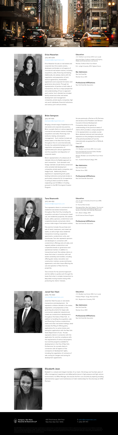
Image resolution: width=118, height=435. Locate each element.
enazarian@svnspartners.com (54, 60)
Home (78, 3)
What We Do (95, 3)
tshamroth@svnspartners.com (55, 204)
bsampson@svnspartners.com (54, 121)
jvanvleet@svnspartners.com (54, 297)
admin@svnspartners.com (87, 420)
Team (102, 3)
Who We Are (85, 3)
